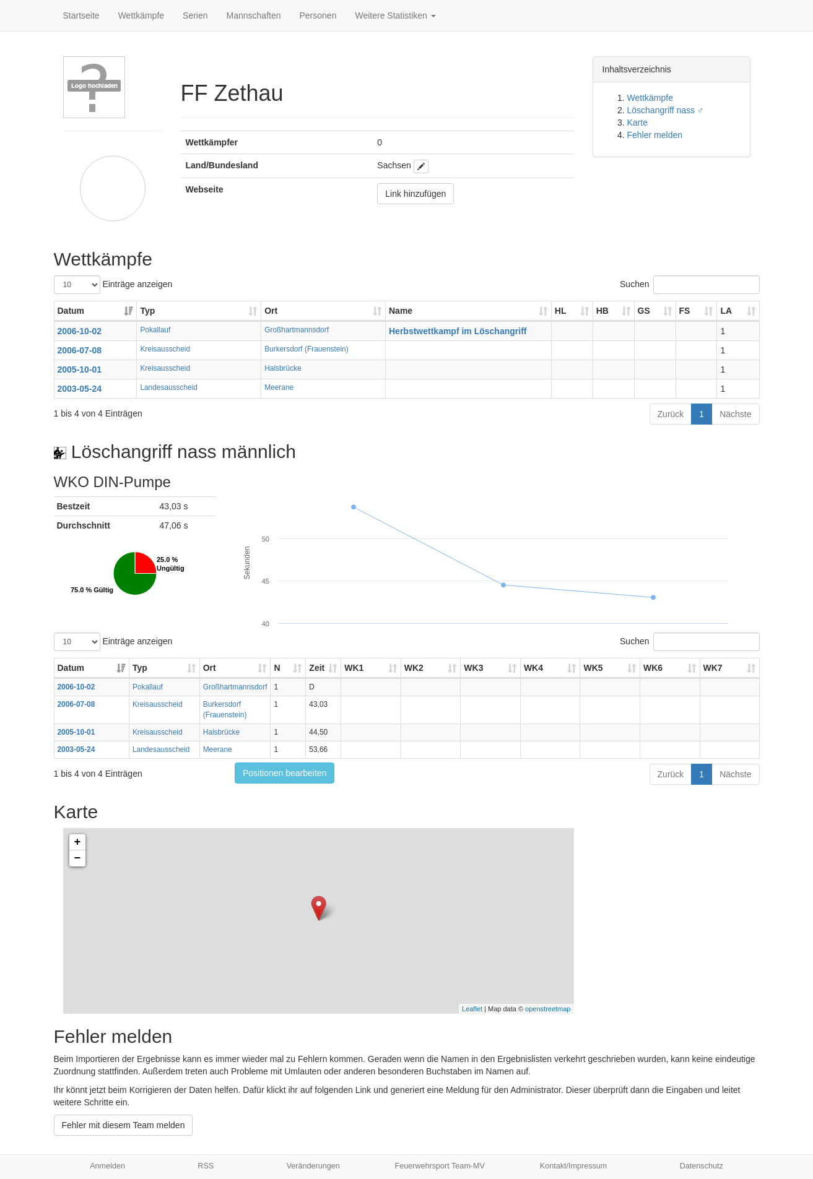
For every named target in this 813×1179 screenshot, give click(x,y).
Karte (637, 122)
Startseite (81, 15)
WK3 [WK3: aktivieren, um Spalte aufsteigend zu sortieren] (473, 668)
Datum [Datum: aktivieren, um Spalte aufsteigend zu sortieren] (71, 311)
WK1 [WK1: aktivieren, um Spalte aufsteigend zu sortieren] (353, 668)
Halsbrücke (282, 368)
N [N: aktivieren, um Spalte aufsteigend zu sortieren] (277, 668)
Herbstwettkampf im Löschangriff (457, 331)
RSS (206, 1166)
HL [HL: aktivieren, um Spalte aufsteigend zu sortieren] (561, 311)
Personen (318, 15)
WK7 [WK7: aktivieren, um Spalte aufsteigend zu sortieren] (713, 668)
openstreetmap (547, 1009)
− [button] (77, 858)
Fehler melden (655, 135)
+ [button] (77, 842)
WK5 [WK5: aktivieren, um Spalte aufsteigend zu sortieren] (592, 668)
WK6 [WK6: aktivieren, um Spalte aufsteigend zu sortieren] (653, 668)
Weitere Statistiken (395, 15)
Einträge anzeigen (113, 284)
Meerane (278, 387)
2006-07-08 (80, 350)
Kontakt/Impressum (573, 1166)
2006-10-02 (80, 331)
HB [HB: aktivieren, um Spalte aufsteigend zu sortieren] (602, 311)
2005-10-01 (80, 369)
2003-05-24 (80, 389)
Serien (195, 15)
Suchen (689, 284)
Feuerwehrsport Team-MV (440, 1166)
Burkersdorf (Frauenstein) (306, 349)
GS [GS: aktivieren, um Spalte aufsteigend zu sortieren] (644, 311)
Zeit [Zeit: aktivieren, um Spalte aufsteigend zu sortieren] (316, 668)
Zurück (671, 414)
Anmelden (107, 1166)
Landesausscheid (169, 387)
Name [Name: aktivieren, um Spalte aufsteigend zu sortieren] (400, 311)
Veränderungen (313, 1166)
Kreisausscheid (165, 349)
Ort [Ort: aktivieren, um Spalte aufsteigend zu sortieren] (270, 311)
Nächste (735, 414)
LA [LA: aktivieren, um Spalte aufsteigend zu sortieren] (726, 311)
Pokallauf (155, 330)
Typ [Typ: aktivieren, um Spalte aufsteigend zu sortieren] (147, 311)
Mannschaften (254, 15)
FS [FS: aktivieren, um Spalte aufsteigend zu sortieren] (684, 311)
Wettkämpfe (141, 15)
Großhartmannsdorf (296, 330)
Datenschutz (701, 1166)
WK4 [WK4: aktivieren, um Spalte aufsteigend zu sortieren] (533, 668)
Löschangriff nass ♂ (665, 110)
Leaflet (472, 1009)
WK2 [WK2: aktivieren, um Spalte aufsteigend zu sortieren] (414, 668)
